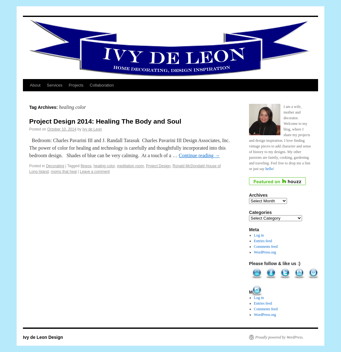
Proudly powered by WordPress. (279, 337)
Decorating (55, 166)
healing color (104, 166)
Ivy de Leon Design (43, 337)
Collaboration (102, 85)
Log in (259, 235)
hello (269, 169)
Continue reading (199, 155)
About (35, 85)
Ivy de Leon (92, 129)
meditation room (130, 166)
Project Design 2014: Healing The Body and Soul (105, 121)
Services (54, 85)
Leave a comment (95, 171)
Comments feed (266, 246)
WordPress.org (265, 252)
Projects (76, 85)
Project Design (158, 166)
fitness (86, 166)
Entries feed (263, 241)
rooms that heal (64, 171)
